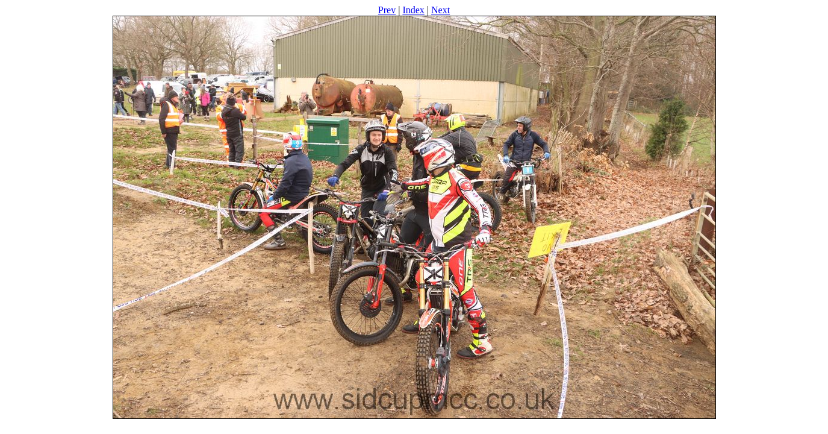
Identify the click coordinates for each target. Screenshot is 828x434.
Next (440, 10)
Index (413, 10)
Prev (387, 10)
